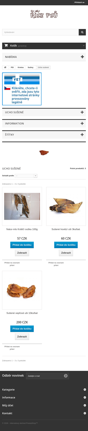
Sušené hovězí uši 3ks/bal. (66, 229)
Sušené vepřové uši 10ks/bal (21, 313)
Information (14, 123)
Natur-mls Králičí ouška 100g (22, 229)
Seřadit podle (8, 176)
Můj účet (7, 405)
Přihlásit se (79, 2)
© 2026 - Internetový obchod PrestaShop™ (20, 423)
